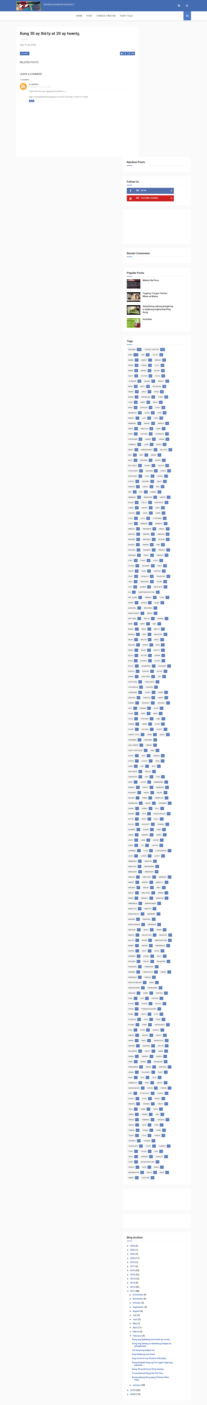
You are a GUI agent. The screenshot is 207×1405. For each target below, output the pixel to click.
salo (160, 441)
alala (172, 314)
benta (171, 515)
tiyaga (145, 1016)
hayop (145, 362)
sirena (158, 974)
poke (172, 900)
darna (145, 573)
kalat (160, 662)
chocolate (160, 341)
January (150, 1270)
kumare (175, 699)
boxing (170, 531)
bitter (171, 525)
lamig (159, 710)
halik (159, 357)
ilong (160, 283)
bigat (168, 520)
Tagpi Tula (68, 16)
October (150, 1188)
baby (170, 494)
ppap (158, 905)
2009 (146, 1280)
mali (172, 763)
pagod (145, 842)
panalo (160, 425)
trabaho (146, 314)
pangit (175, 251)
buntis (160, 541)
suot (171, 446)
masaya (145, 794)
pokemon (173, 304)
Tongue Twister (48, 16)
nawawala (160, 826)
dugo (171, 277)
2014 (146, 1164)
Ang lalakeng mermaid (157, 1239)
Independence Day (150, 467)
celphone (157, 552)
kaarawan (172, 652)
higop (144, 626)
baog (144, 515)
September (152, 1192)
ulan (160, 314)
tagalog (146, 451)
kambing (170, 367)
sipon (144, 974)
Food (31, 16)
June (149, 1205)
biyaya (144, 531)
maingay (162, 752)
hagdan (145, 357)
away (156, 272)
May (148, 1209)
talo (172, 990)
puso (157, 436)
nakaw (145, 420)
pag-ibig (170, 420)
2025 (146, 1131)
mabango (173, 731)
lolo (144, 393)
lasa (144, 715)
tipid (144, 1011)
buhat (174, 335)
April (148, 1213)
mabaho (160, 399)
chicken (163, 557)
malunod (159, 768)
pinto (157, 895)
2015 (146, 1160)
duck (169, 578)
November (151, 1184)
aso (158, 325)
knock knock (148, 689)
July (148, 1200)
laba (158, 705)
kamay (156, 367)
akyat (171, 473)
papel (144, 430)
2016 (146, 1156)
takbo (157, 235)
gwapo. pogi (147, 604)
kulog (169, 694)
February (151, 1221)
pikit (172, 430)
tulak (161, 457)
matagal (160, 794)
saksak (145, 926)
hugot (158, 631)
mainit (145, 757)
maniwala (146, 779)
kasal (161, 673)
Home (21, 16)
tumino (145, 1032)
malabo (145, 763)
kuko (144, 694)
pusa (156, 910)
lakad (174, 378)
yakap (169, 1058)
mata (144, 298)
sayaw (161, 309)
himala (170, 626)
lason (157, 715)
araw (144, 240)
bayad (144, 330)
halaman (146, 610)
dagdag (145, 568)
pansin (175, 858)
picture (157, 304)
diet (144, 578)
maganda (146, 404)
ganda (145, 594)
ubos (155, 1037)
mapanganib (164, 779)
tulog (169, 225)
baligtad (146, 509)
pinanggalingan (162, 889)
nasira (145, 826)
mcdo (159, 805)
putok (170, 436)
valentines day (148, 1048)
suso (144, 984)
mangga (173, 773)
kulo (157, 694)
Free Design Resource (116, 1401)
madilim (145, 736)
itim (171, 647)
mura (173, 815)
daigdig (160, 568)
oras (172, 298)
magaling (164, 742)
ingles (161, 641)
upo (173, 457)
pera (144, 304)
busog (145, 341)
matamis (146, 415)
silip (144, 963)
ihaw (144, 636)
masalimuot (147, 789)
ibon (171, 631)
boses (144, 335)
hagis (175, 604)
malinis (175, 404)
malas (159, 763)
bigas (155, 520)
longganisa (159, 726)
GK (173, 462)
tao (156, 225)
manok (175, 293)
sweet (157, 984)
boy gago (159, 335)
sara (144, 942)
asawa (145, 494)
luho (175, 726)
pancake (175, 425)
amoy (144, 320)
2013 (146, 1168)
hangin (173, 357)
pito (170, 895)
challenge (174, 552)
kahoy (159, 657)
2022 (146, 1139)
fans (169, 583)
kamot (145, 288)
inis (157, 362)
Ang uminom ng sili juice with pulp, (163, 1244)
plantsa (146, 900)
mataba (174, 409)
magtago (146, 752)
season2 (145, 953)
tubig (174, 267)
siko (169, 958)
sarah (157, 942)
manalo (158, 773)
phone (158, 884)
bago (169, 499)
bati (170, 325)
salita (174, 926)
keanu (174, 678)
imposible (146, 641)
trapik (157, 1021)
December (151, 1180)
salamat (146, 441)
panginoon (161, 852)
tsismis (145, 1026)
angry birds (163, 483)
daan (174, 562)
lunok (145, 731)
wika (157, 1058)
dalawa (145, 346)
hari (166, 620)
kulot (144, 378)
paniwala (159, 858)
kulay (174, 372)
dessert (175, 573)
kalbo (173, 662)
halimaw (162, 610)
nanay (164, 821)
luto (173, 393)
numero (24, 54)
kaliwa (145, 668)
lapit (172, 710)
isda (173, 283)
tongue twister (165, 219)
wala (156, 1053)
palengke (146, 847)
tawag (145, 1000)
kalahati (146, 662)
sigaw (160, 953)
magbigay (146, 747)
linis (170, 288)
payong (173, 873)
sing (173, 963)
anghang (146, 483)
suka (144, 446)
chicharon (147, 557)
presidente (173, 905)
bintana (170, 330)
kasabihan (146, 673)
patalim (145, 873)
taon (157, 995)
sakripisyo (172, 921)
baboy (158, 230)
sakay (144, 921)
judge (157, 652)
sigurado (175, 953)
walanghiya (171, 1053)
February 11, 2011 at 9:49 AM (40, 87)
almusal (171, 478)
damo (174, 568)
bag (143, 499)
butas (144, 546)
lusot (158, 731)
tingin (175, 1005)
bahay (157, 240)
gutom (158, 246)
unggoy (145, 1042)
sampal (158, 937)
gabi (172, 589)
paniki (144, 858)
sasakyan (172, 942)
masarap (165, 789)
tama (144, 995)
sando (173, 937)
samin (144, 937)
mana (144, 773)
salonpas (146, 931)
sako (157, 921)
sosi (171, 974)
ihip (156, 636)
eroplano (174, 346)
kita (169, 684)
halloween (147, 615)
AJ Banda (33, 84)
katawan (146, 678)
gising (157, 351)
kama (158, 668)
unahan (169, 1037)
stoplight (146, 979)
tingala (161, 1005)
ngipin (176, 826)
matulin (158, 298)
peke (144, 879)
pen (155, 879)
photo (172, 884)
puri (144, 910)
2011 (146, 1176)
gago (157, 262)
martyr (161, 784)
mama (174, 768)
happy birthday (149, 620)
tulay (176, 1026)
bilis (157, 330)
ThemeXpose (97, 1401)
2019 (146, 1148)
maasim (145, 399)
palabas (145, 425)
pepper (168, 879)
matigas (145, 805)
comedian (146, 562)
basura (158, 515)
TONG (159, 473)
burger (174, 541)
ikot (167, 636)
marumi (160, 409)
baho (169, 272)
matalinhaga (148, 800)
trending (146, 457)
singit (144, 968)
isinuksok (146, 647)
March (149, 1217)
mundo (175, 415)
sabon (145, 916)
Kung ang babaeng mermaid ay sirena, (165, 1225)
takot (159, 990)
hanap (163, 615)
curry (161, 562)
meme (172, 805)
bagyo (145, 504)
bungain (145, 541)
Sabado (145, 473)
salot (161, 931)
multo (160, 815)
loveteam (158, 393)
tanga (175, 309)
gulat (144, 599)
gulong (158, 599)
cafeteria (173, 546)
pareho (158, 430)
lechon (171, 383)
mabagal (146, 293)
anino (144, 488)
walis (144, 1058)
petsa (144, 884)
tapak (169, 995)
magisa (161, 747)
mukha (161, 415)
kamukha (146, 372)
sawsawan (147, 947)
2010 (146, 1275)
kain (144, 225)
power (145, 905)
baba (158, 494)
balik (160, 509)
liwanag (170, 720)
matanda (166, 800)
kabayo (145, 657)
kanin (144, 267)
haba (163, 604)
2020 (146, 1143)
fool (144, 351)
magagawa (147, 742)
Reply (31, 101)
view (144, 1053)
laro (158, 383)
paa (157, 420)
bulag (144, 536)
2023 (146, 1135)
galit (144, 246)
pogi (160, 900)
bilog (158, 525)
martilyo (146, 784)
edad (157, 583)
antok (173, 488)
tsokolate (161, 1026)
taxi (158, 1000)
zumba (145, 462)
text (176, 451)
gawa (158, 594)
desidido (159, 573)
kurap (145, 705)
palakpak (160, 842)
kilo (144, 684)
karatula (173, 668)
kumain (161, 699)
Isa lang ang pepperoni (157, 1235)
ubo (143, 1037)
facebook (146, 283)
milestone (160, 810)
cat (143, 552)
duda (144, 583)
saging (159, 916)
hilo (157, 626)
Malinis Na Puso (164, 150)
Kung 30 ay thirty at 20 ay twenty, (161, 1254)
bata (144, 277)
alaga (144, 478)
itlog (171, 246)
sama (174, 931)
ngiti (144, 831)
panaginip (162, 847)
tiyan (158, 1016)
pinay (144, 895)
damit (144, 262)
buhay (170, 240)
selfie (172, 441)
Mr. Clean (170, 467)
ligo (158, 288)
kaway (160, 678)
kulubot (146, 699)
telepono (162, 451)
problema (146, 309)
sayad (162, 947)
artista (145, 325)
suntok (157, 446)
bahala (159, 504)
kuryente (159, 378)
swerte (171, 984)
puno (144, 436)
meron (145, 810)
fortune (158, 589)
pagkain (145, 219)
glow (171, 594)
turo (159, 1032)
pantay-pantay (148, 863)
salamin (160, 926)
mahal (161, 293)
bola (157, 531)
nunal (145, 837)
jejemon (146, 251)
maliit (144, 768)
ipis (143, 367)
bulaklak (170, 256)
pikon (144, 889)
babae (144, 230)
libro (169, 715)
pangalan (159, 267)
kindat (157, 684)
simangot (158, 963)
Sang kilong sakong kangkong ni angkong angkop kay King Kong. (167, 179)
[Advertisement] (158, 1085)
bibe (143, 520)
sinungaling (161, 968)
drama (157, 578)
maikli (161, 404)
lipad (157, 388)
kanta (161, 372)
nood (156, 831)
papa (165, 863)
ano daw (159, 488)
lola (144, 726)
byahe (158, 546)
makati (159, 757)
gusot (173, 599)
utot (170, 235)
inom (170, 262)
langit (145, 383)
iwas (144, 652)
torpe (171, 1016)
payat (159, 873)
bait (172, 504)
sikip (157, 958)
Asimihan (161, 189)
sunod (162, 979)
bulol (158, 536)
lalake (161, 251)
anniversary (160, 320)
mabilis (175, 399)
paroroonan (147, 868)
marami (145, 409)
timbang (146, 1005)
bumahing (173, 536)
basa (144, 256)
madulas (161, 736)
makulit (173, 757)
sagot (172, 916)
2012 (146, 1172)
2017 (146, 1152)
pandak (145, 852)
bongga (157, 277)
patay (144, 235)
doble (159, 346)
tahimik (145, 990)
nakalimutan (148, 821)
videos (166, 1048)
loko (169, 388)
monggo (146, 815)
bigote (145, 525)
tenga (170, 1000)
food (144, 589)
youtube (146, 1063)
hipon (144, 631)
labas (170, 705)
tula (144, 272)
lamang (145, 710)
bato (156, 256)
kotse (164, 689)
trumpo (172, 1021)
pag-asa (171, 837)
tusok (172, 1032)
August (150, 1196)
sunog (176, 979)
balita (173, 509)
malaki (172, 230)
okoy (158, 837)
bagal (156, 499)
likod (144, 388)
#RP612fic (160, 462)
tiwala (169, 1011)
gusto (171, 351)
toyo (144, 1021)
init (168, 362)
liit (143, 720)
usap (159, 1042)
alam (157, 478)
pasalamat (166, 868)
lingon (156, 720)
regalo (169, 910)
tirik (156, 1011)
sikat (144, 958)
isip (160, 647)
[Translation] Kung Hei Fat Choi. (161, 1258)
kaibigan (173, 657)
